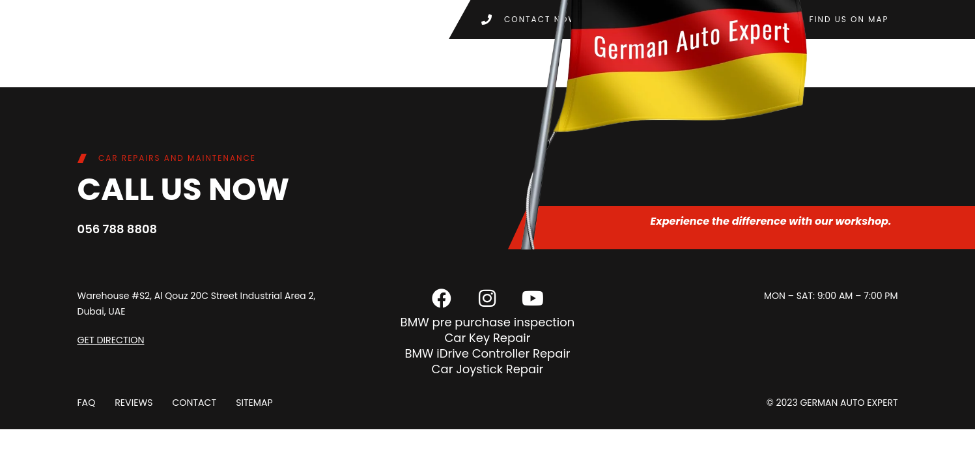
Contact (194, 402)
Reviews (133, 402)
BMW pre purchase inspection (488, 322)
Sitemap (253, 402)
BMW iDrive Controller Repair (487, 353)
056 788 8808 (118, 229)
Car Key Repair (487, 338)
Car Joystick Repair (488, 369)
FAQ (87, 402)
